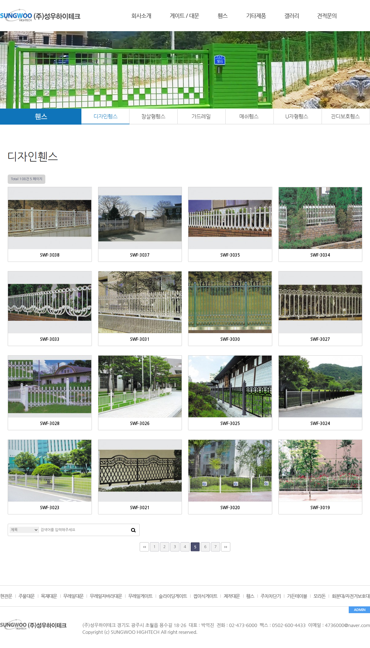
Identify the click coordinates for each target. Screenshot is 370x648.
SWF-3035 (230, 255)
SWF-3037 (140, 255)
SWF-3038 (50, 255)
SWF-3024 (320, 424)
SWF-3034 (320, 255)
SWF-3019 (320, 508)
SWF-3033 (50, 339)
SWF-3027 (320, 339)
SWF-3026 (140, 424)
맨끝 (225, 546)
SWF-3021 (140, 508)
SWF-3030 (230, 339)
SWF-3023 (50, 508)
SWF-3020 (230, 508)
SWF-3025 (230, 424)
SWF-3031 (140, 339)
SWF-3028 (50, 424)
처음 (144, 546)
